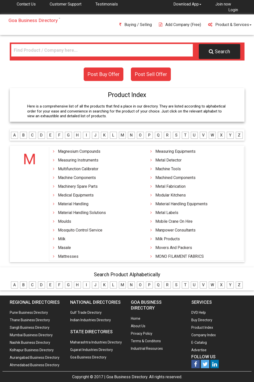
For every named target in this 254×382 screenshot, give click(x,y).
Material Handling (73, 204)
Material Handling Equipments (181, 204)
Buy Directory (201, 320)
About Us (138, 326)
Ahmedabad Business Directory (34, 365)
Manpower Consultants (175, 230)
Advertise (199, 350)
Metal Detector (168, 160)
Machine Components (77, 177)
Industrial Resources (147, 348)
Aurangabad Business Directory (34, 358)
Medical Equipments (76, 195)
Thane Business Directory (30, 320)
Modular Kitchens (170, 195)
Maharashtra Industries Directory (96, 342)
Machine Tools (168, 168)
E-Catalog (199, 342)
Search (219, 51)
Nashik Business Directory (30, 342)
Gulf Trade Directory (86, 312)
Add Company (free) (180, 24)
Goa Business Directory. (127, 376)
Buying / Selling (135, 24)
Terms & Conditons (146, 341)
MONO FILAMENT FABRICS (179, 256)
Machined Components (175, 177)
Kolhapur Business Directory (32, 350)
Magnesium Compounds (79, 151)
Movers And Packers (173, 247)
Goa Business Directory (88, 357)
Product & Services (230, 24)
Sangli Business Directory (29, 328)
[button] (187, 4)
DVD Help (198, 312)
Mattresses (68, 256)
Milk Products (167, 238)
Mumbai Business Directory (31, 335)
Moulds (64, 221)
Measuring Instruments (78, 160)
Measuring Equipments (175, 151)
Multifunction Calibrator (78, 168)
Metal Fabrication (170, 186)
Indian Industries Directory (90, 320)
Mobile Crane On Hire (174, 221)
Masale (64, 247)
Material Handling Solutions (82, 212)
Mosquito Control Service (80, 230)
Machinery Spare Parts (78, 186)
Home (135, 318)
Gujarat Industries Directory (91, 350)
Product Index (202, 328)
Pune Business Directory (29, 312)
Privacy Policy (141, 334)
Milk (61, 238)
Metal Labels (166, 212)
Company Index (203, 335)
